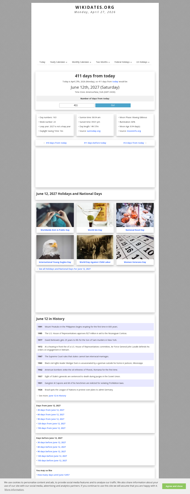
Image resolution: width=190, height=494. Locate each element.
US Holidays (142, 62)
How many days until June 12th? (54, 474)
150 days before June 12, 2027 (52, 460)
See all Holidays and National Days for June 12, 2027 (65, 269)
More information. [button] (14, 489)
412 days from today (133, 142)
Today (42, 62)
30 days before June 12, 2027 (52, 442)
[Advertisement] (95, 35)
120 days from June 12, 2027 (51, 423)
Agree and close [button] (174, 486)
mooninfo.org (134, 131)
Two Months (103, 62)
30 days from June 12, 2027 (51, 410)
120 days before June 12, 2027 (52, 456)
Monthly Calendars (81, 62)
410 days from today (56, 142)
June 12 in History (57, 395)
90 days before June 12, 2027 (52, 451)
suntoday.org (93, 131)
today (115, 81)
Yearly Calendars (58, 62)
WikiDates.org (95, 7)
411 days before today (95, 142)
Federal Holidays (123, 62)
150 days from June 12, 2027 (51, 428)
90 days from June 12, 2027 (51, 419)
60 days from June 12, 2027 (51, 414)
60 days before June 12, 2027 (52, 447)
